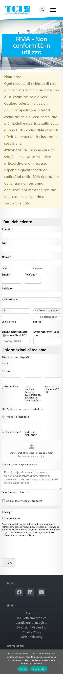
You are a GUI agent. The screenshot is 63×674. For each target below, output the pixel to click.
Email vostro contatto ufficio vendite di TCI (15, 333)
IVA (4, 243)
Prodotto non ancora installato (24, 409)
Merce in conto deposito (17, 357)
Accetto (23, 669)
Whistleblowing (31, 637)
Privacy (7, 512)
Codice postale (9, 322)
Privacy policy (39, 669)
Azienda (7, 229)
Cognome (38, 268)
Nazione (37, 322)
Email (6, 274)
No (8, 371)
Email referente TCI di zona (46, 333)
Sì (7, 363)
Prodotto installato (17, 416)
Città (4, 310)
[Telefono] (33, 280)
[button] (42, 9)
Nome (6, 257)
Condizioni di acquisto (31, 623)
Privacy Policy (31, 632)
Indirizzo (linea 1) (10, 299)
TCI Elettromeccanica (31, 618)
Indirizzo (8, 288)
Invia (8, 562)
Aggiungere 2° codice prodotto (24, 500)
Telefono (31, 274)
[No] (58, 661)
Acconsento (13, 518)
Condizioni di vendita (31, 627)
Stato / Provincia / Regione (46, 310)
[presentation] (27, 552)
